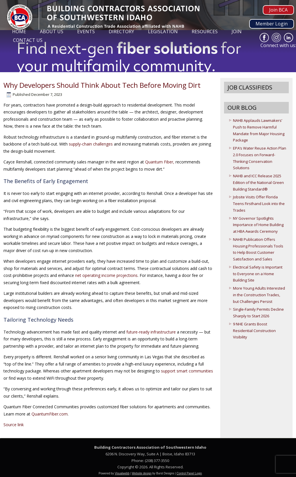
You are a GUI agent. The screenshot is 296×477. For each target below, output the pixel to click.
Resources (205, 31)
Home (19, 31)
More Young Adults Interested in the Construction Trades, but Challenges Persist (259, 295)
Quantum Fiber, (159, 162)
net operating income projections (106, 275)
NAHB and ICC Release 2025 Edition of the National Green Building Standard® (258, 182)
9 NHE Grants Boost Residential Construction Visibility (254, 330)
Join (237, 31)
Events (86, 31)
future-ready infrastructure (151, 332)
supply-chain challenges (91, 144)
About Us (51, 31)
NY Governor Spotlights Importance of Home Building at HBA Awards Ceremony (258, 225)
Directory (121, 31)
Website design (141, 473)
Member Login (272, 24)
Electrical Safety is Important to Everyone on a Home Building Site (257, 273)
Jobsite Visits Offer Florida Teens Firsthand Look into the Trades (259, 203)
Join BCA (278, 10)
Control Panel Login (189, 473)
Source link (13, 424)
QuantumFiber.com (50, 414)
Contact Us (27, 40)
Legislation (163, 31)
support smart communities (187, 371)
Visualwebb (122, 473)
